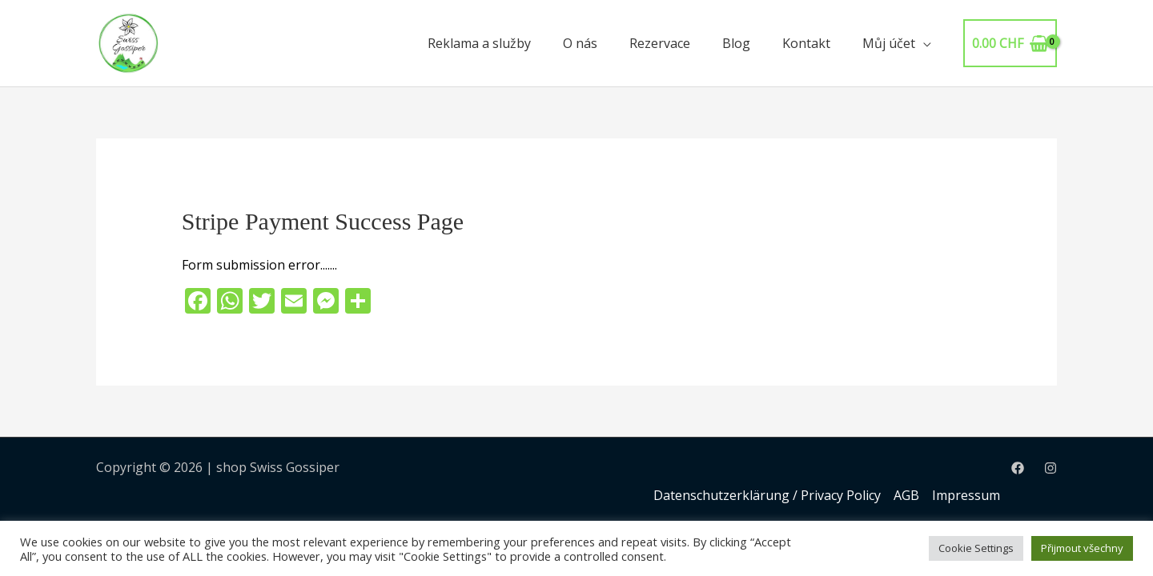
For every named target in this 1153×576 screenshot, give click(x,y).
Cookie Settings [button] (976, 548)
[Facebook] (1017, 468)
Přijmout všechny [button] (1082, 548)
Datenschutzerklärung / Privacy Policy (767, 495)
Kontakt (806, 43)
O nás (580, 43)
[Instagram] (1050, 468)
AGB (906, 495)
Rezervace (659, 43)
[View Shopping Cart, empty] (1010, 43)
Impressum (966, 495)
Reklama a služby (479, 43)
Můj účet (888, 43)
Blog (736, 43)
